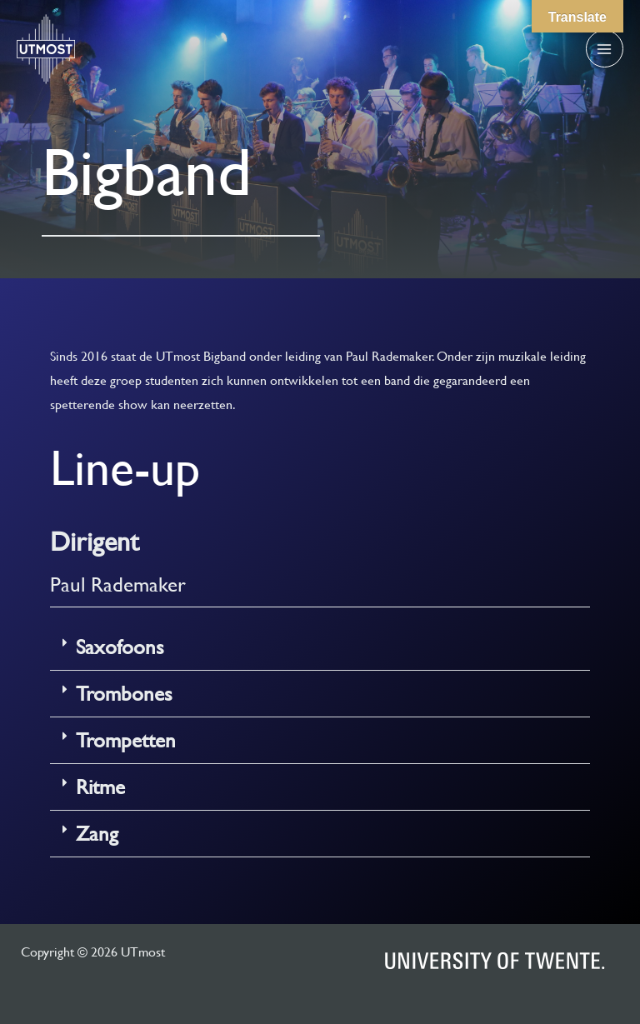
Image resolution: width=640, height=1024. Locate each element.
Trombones (124, 694)
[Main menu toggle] (604, 48)
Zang (97, 834)
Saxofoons (120, 647)
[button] (320, 647)
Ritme (100, 787)
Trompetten (126, 740)
